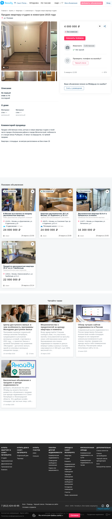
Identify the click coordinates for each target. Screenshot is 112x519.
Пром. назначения (71, 496)
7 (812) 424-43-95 (10, 507)
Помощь (30, 505)
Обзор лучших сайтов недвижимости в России (90, 356)
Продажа (32, 3)
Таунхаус (20, 459)
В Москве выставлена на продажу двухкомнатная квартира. (18, 244)
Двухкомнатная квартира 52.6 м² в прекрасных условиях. (92, 244)
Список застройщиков (101, 455)
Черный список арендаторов (101, 461)
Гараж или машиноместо (54, 470)
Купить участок (36, 450)
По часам (44, 3)
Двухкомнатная (6, 465)
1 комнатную (28, 10)
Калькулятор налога (103, 468)
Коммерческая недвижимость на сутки (86, 456)
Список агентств (102, 451)
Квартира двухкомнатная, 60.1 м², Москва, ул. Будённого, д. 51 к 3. (55, 244)
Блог (98, 465)
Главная (4, 10)
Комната (4, 470)
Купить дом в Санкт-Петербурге (23, 451)
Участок (67, 493)
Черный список (39, 505)
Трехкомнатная (6, 468)
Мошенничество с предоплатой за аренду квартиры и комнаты (53, 357)
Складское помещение (69, 489)
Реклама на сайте (51, 505)
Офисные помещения (69, 471)
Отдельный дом (22, 456)
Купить (11, 10)
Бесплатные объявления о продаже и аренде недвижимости (17, 413)
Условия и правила (29, 508)
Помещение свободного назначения (53, 464)
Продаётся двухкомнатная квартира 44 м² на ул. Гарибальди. (18, 298)
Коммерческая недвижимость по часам (86, 463)
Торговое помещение (69, 476)
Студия (67, 459)
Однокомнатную (7, 462)
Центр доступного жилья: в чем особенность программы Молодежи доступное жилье (18, 357)
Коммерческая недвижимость (54, 458)
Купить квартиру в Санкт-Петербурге (6, 452)
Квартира (19, 10)
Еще (56, 3)
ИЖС (34, 454)
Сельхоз (36, 457)
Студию (4, 459)
